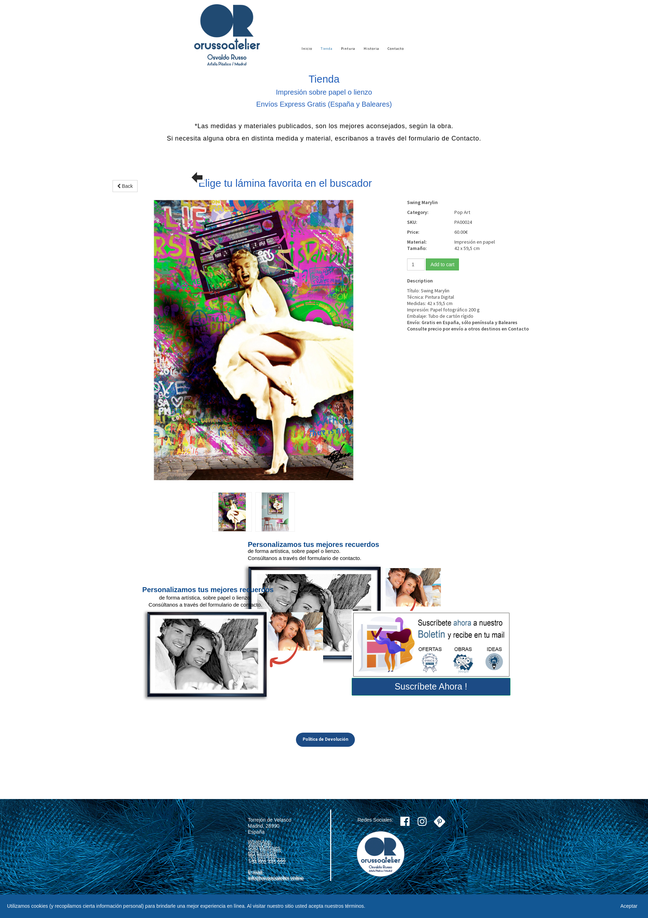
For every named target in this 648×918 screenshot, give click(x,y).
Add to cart (442, 264)
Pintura (348, 48)
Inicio (307, 48)
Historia (371, 48)
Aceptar (628, 906)
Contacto (396, 48)
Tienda (327, 48)
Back (125, 186)
